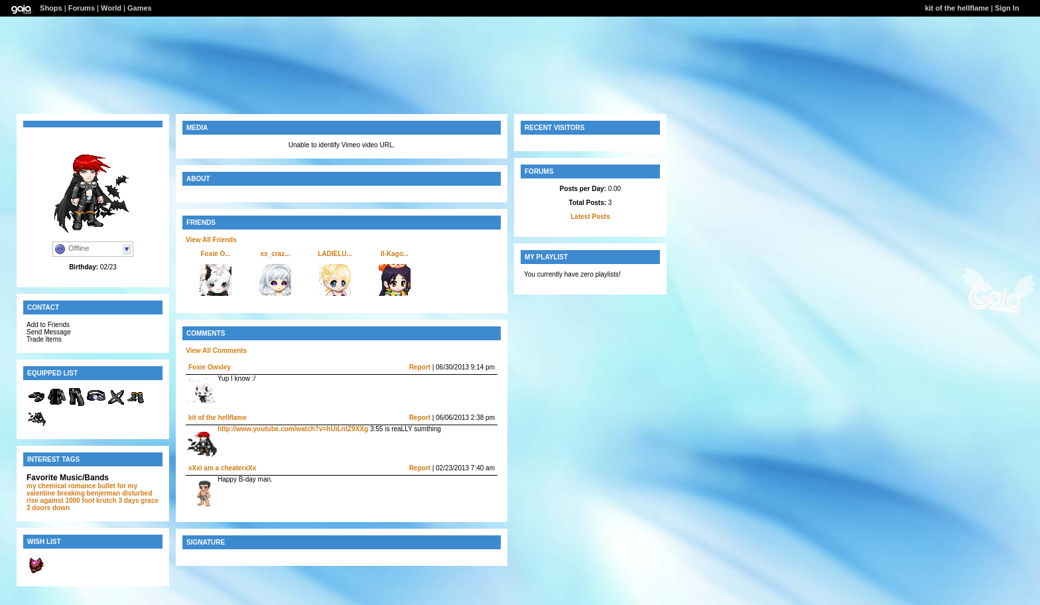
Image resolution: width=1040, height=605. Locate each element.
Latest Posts (590, 216)
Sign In (1007, 8)
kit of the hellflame (957, 8)
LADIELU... (335, 253)
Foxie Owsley (209, 367)
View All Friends (211, 239)
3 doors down (48, 507)
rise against (45, 500)
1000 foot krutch (90, 500)
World (111, 8)
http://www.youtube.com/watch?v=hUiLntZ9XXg (293, 429)
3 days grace (138, 500)
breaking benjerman (88, 493)
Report (419, 367)
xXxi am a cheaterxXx (222, 468)
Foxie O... (215, 253)
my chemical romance (61, 486)
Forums (81, 8)
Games (139, 8)
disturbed (137, 493)
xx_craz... (275, 253)
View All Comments (216, 350)
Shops (51, 8)
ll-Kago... (395, 253)
